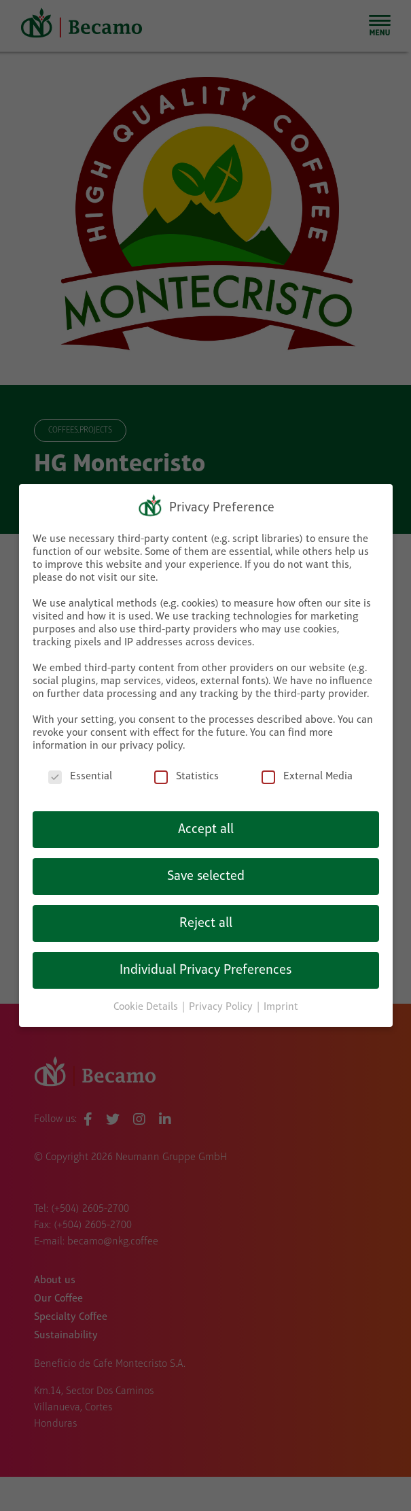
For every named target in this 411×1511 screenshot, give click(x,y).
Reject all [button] (205, 914)
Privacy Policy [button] (222, 997)
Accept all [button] (206, 820)
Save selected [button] (206, 867)
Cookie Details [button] (147, 997)
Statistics (186, 768)
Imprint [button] (281, 997)
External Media (307, 768)
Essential (80, 768)
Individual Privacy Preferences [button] (205, 961)
